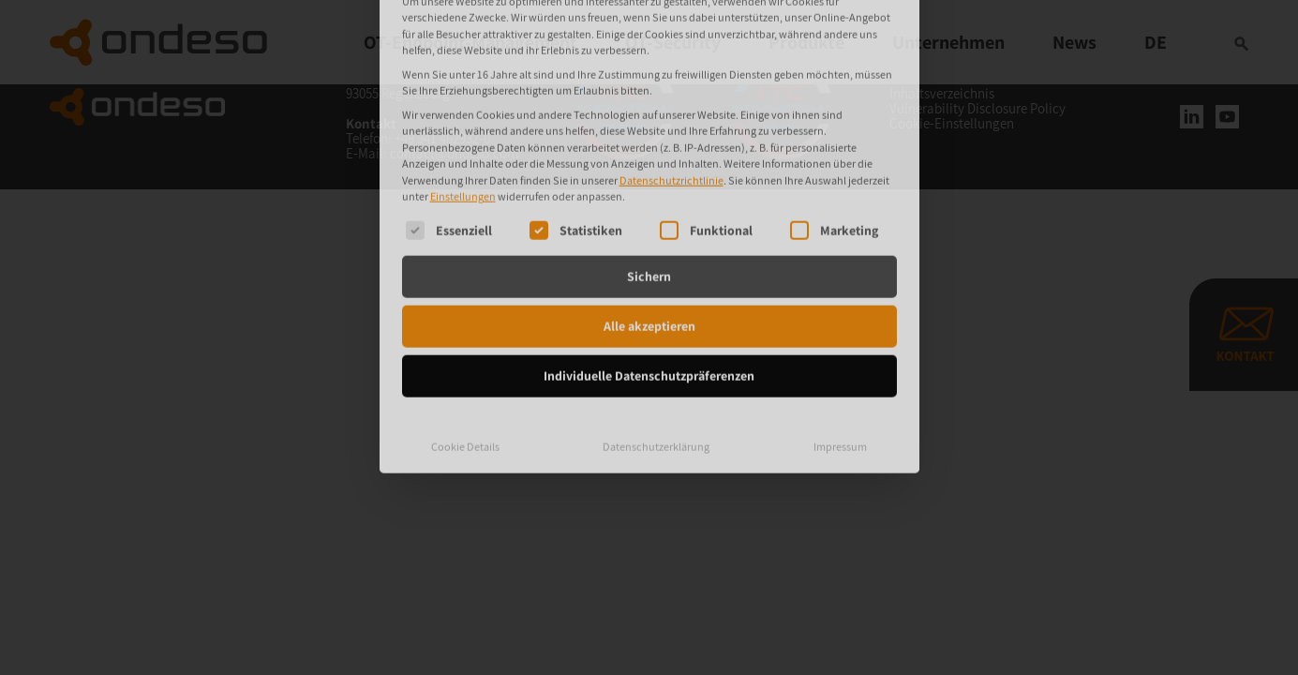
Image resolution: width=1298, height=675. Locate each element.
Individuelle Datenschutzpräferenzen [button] (649, 245)
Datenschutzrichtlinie (671, 50)
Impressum (840, 316)
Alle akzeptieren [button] (649, 196)
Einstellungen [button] (463, 67)
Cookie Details (465, 316)
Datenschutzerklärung (656, 316)
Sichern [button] (649, 146)
